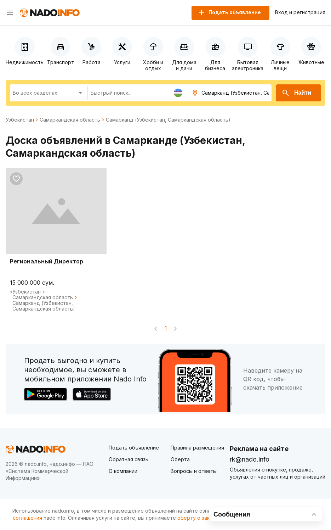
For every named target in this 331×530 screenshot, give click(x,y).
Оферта (180, 459)
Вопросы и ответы (194, 471)
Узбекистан (20, 120)
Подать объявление (134, 448)
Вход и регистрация (300, 12)
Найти (296, 93)
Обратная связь (128, 459)
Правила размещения (197, 448)
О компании (123, 471)
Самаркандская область (70, 120)
